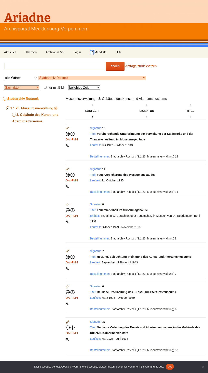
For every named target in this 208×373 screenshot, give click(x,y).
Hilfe (119, 52)
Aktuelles (10, 52)
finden (115, 66)
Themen (31, 52)
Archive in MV (55, 52)
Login (77, 52)
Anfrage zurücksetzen (141, 66)
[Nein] (203, 367)
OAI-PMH (72, 139)
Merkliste (98, 52)
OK (170, 366)
